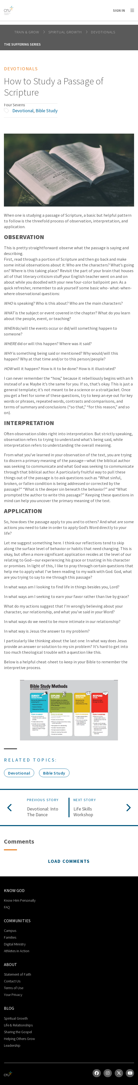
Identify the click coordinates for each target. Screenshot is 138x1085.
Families (10, 937)
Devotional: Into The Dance (42, 811)
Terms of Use (13, 988)
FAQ (7, 907)
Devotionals (103, 32)
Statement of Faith (17, 974)
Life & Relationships (18, 1025)
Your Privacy (13, 994)
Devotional (22, 111)
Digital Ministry (15, 944)
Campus (10, 930)
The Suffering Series (22, 44)
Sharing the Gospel (18, 1032)
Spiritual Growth (65, 32)
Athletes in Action (16, 951)
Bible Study (47, 111)
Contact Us (12, 981)
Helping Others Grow (19, 1038)
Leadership (12, 1045)
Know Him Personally (20, 900)
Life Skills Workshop (83, 811)
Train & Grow (27, 32)
